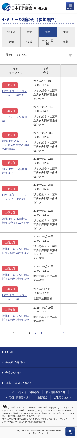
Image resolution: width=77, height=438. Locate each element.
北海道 (11, 32)
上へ (70, 431)
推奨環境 (42, 397)
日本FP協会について (18, 383)
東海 (11, 42)
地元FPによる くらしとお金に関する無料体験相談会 (15, 145)
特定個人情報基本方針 (18, 397)
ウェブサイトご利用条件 (25, 392)
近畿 (29, 42)
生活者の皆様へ (15, 362)
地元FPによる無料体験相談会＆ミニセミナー (15, 222)
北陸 (66, 32)
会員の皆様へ (13, 372)
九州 (66, 42)
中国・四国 (47, 42)
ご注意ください (62, 397)
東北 (29, 32)
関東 (48, 32)
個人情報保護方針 (55, 392)
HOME (9, 352)
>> (62, 332)
